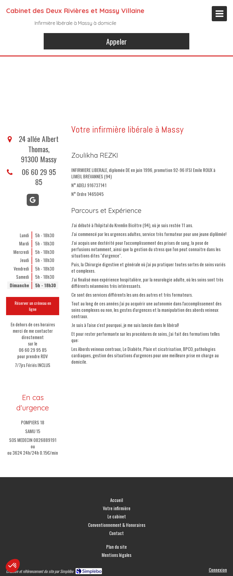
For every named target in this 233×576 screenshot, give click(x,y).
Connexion (218, 569)
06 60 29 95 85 (39, 176)
